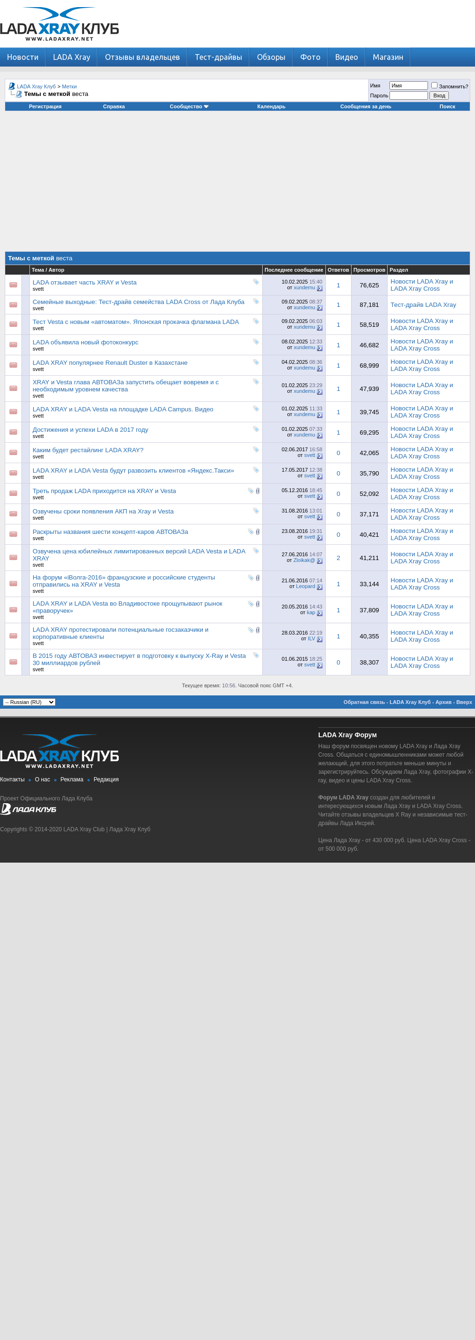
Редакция (106, 779)
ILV (311, 638)
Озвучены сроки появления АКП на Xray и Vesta (103, 511)
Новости (22, 57)
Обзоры (271, 57)
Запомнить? (449, 86)
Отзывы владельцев (142, 57)
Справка (114, 106)
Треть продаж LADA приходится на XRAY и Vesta (104, 490)
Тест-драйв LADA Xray (423, 304)
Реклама (71, 779)
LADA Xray (71, 57)
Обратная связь (364, 702)
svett (38, 289)
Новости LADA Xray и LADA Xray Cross (421, 285)
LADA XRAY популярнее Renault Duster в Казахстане (110, 362)
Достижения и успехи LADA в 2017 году (90, 429)
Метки (69, 86)
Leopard (305, 586)
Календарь (271, 106)
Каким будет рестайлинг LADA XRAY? (88, 450)
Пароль (379, 95)
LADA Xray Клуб (36, 86)
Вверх (464, 702)
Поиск (448, 106)
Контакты (12, 779)
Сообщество (189, 106)
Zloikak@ (304, 560)
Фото (310, 57)
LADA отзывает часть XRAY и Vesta (85, 282)
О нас (42, 779)
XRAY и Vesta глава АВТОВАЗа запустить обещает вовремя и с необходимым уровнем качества (126, 386)
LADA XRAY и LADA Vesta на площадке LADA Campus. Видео (123, 409)
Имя (375, 85)
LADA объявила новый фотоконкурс (86, 342)
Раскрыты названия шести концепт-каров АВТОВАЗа (111, 531)
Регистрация (45, 106)
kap (311, 612)
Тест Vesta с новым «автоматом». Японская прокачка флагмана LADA (136, 321)
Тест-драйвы (218, 57)
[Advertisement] (237, 184)
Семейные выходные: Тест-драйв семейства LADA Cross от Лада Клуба (139, 301)
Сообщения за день (366, 106)
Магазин (388, 57)
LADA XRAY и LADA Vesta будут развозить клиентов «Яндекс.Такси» (133, 470)
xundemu (304, 287)
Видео (346, 57)
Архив (444, 702)
